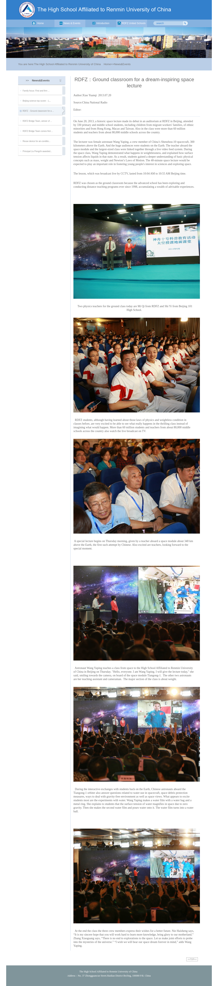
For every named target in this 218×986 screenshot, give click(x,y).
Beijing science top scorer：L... (37, 101)
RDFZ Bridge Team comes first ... (38, 131)
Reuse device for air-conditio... (36, 141)
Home (38, 23)
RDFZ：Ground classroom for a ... (38, 111)
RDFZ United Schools (132, 23)
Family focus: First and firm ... (36, 91)
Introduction (100, 23)
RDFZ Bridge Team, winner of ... (37, 121)
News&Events (122, 64)
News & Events (69, 23)
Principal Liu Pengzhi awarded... (37, 151)
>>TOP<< (192, 959)
